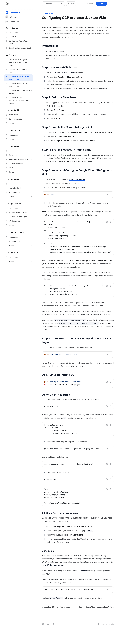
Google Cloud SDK (77, 179)
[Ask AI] (110, 194)
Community (12, 21)
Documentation (14, 12)
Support (90, 4)
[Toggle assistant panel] (71, 4)
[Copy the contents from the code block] (106, 194)
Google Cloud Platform (65, 73)
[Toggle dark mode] (110, 4)
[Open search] (53, 4)
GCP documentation (54, 565)
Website (11, 17)
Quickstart (83, 570)
